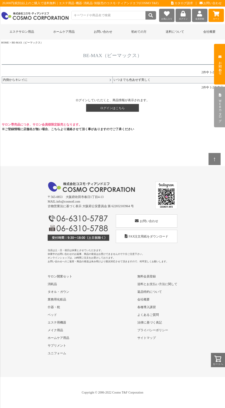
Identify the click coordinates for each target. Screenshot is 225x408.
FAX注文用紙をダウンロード (147, 236)
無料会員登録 (146, 276)
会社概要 (209, 31)
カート (216, 14)
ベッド (52, 314)
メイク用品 (55, 330)
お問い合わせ (211, 3)
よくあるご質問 (148, 314)
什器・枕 (54, 307)
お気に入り (166, 14)
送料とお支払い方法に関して (157, 284)
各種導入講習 (146, 307)
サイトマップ (146, 338)
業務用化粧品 (57, 299)
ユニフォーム (57, 353)
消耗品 (52, 284)
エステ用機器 (57, 322)
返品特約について (149, 291)
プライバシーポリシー (152, 330)
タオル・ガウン (58, 291)
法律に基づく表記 (149, 322)
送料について (175, 31)
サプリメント (57, 345)
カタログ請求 (182, 3)
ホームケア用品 (58, 338)
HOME (5, 42)
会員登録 (199, 14)
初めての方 (139, 31)
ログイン (183, 14)
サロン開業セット (60, 276)
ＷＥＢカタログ (220, 107)
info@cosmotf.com (68, 201)
